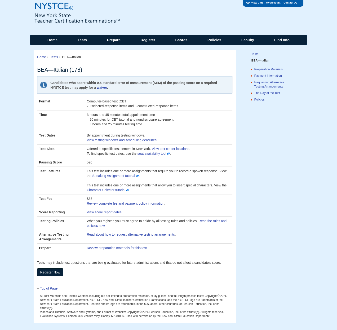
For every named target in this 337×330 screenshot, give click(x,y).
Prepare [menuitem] (113, 40)
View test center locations (170, 149)
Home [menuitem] (52, 40)
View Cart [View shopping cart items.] (254, 2)
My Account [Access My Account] (273, 2)
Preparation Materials (268, 69)
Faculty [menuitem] (247, 40)
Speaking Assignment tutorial (115, 176)
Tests (54, 57)
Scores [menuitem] (181, 40)
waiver (102, 87)
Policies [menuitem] (214, 40)
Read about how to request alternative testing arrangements (131, 234)
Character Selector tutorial (108, 190)
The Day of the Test (267, 93)
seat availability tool (153, 153)
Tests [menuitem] (82, 40)
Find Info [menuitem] (282, 40)
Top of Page (49, 288)
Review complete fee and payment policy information (125, 203)
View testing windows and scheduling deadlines (122, 140)
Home (41, 57)
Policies (259, 99)
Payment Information (268, 75)
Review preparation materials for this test (117, 248)
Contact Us (290, 2)
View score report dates (104, 212)
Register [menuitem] (148, 40)
